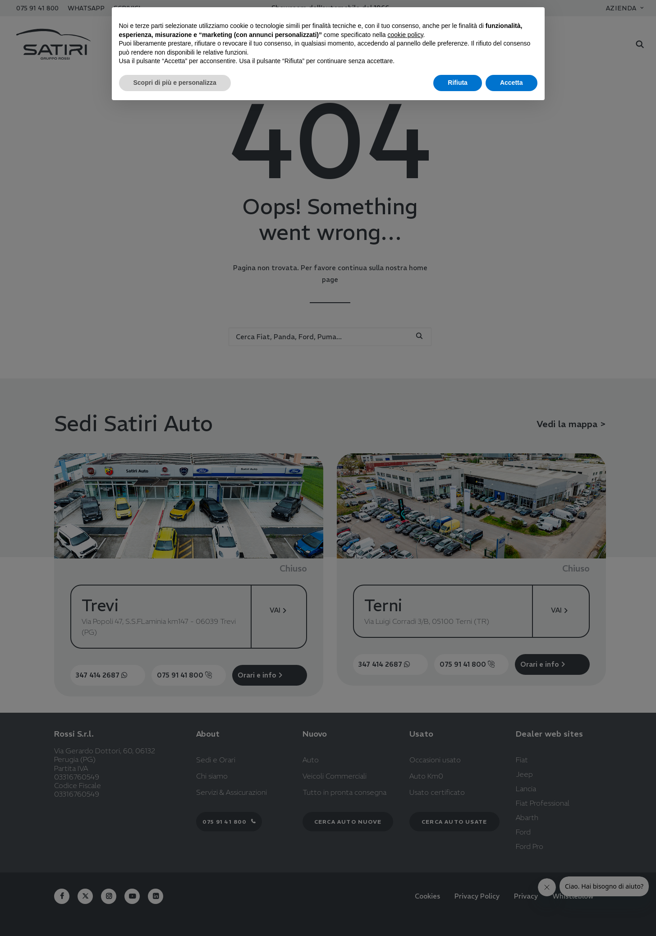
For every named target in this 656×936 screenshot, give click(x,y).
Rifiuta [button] (458, 82)
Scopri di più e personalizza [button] (174, 82)
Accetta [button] (511, 82)
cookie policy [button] (405, 34)
